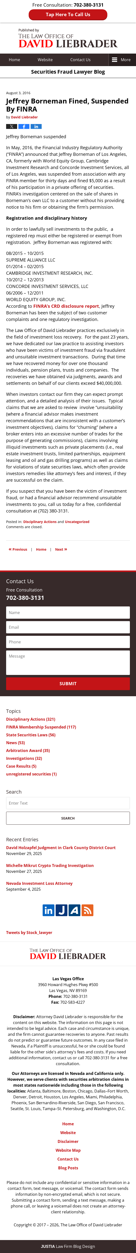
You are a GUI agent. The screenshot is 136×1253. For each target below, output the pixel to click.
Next (61, 549)
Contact (80, 59)
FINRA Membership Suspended (41, 727)
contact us (62, 1057)
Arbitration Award (28, 750)
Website (45, 59)
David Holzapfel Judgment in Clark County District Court (61, 847)
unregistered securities (31, 774)
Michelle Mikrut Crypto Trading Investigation (50, 865)
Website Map (68, 1150)
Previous (18, 549)
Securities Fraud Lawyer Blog (68, 38)
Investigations (24, 758)
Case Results (21, 766)
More (126, 59)
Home (14, 59)
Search (68, 818)
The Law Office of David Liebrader (91, 1225)
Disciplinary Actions (40, 521)
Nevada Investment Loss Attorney (39, 883)
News (15, 742)
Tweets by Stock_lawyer (29, 932)
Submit (68, 683)
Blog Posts (68, 1168)
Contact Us (68, 1159)
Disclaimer (68, 1141)
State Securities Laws (30, 735)
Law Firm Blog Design (68, 1246)
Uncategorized (77, 521)
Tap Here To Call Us (68, 14)
